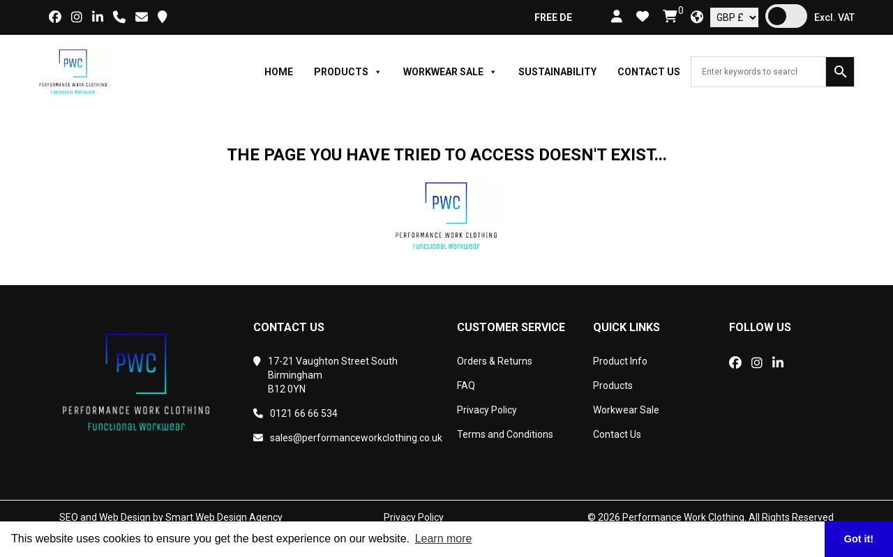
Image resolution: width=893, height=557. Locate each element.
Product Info (620, 361)
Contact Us (648, 71)
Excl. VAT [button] (834, 17)
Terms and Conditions (505, 434)
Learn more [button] (443, 538)
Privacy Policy (487, 409)
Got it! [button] (858, 538)
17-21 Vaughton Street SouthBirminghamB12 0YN (325, 375)
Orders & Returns (494, 361)
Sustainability (557, 71)
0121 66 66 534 (295, 413)
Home (278, 71)
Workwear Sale (450, 72)
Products (348, 72)
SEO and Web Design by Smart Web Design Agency (171, 517)
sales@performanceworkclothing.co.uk (345, 437)
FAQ (466, 385)
